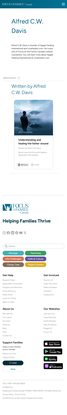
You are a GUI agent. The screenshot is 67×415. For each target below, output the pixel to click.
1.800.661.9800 (18, 383)
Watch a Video (8, 302)
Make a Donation (50, 287)
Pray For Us (48, 280)
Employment (49, 295)
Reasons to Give (9, 354)
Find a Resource (9, 291)
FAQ (4, 332)
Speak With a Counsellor (12, 284)
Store (13, 369)
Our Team (7, 321)
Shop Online (8, 295)
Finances (6, 325)
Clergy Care (13, 264)
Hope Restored (50, 317)
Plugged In (48, 328)
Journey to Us (49, 314)
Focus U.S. (48, 332)
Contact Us (7, 336)
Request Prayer (9, 280)
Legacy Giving (8, 357)
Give (13, 363)
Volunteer (48, 291)
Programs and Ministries (12, 287)
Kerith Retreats (50, 321)
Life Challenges (13, 258)
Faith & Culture (35, 258)
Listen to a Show (9, 298)
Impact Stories (35, 264)
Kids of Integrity (50, 325)
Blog (4, 328)
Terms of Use (20, 394)
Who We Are (8, 314)
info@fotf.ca (8, 387)
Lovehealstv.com (41, 58)
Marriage (13, 253)
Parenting (36, 253)
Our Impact (7, 317)
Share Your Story (50, 284)
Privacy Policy (8, 394)
